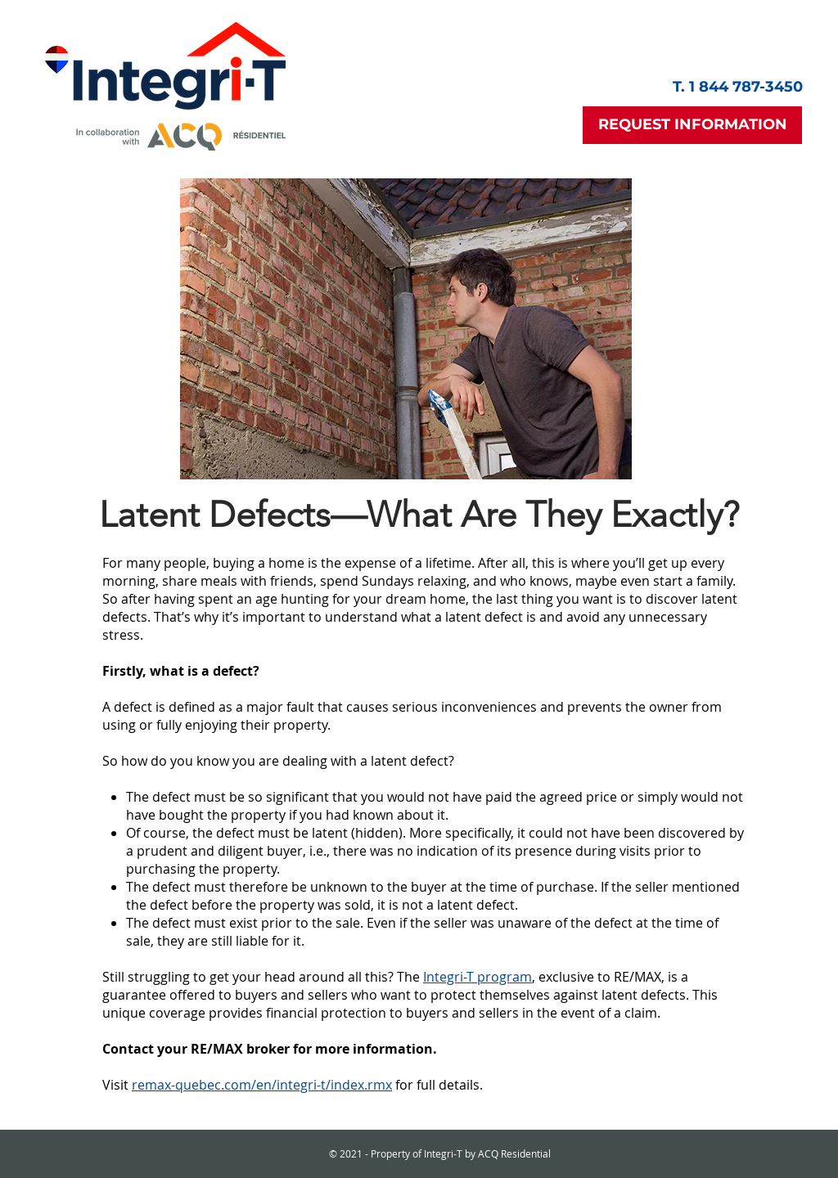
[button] (692, 125)
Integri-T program (477, 977)
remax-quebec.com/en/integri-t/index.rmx (262, 1085)
